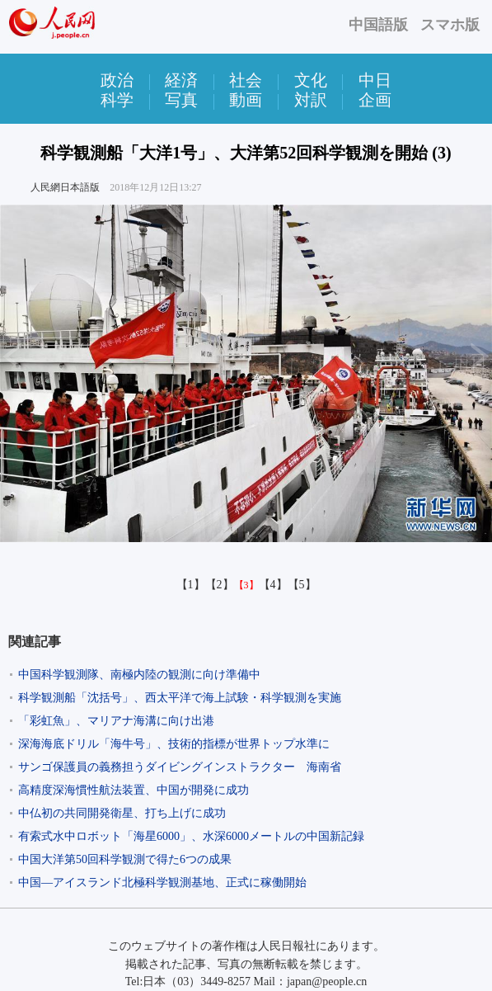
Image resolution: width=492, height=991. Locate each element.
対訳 (310, 100)
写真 (181, 100)
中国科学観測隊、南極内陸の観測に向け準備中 (139, 674)
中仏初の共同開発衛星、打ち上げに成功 (122, 813)
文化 (310, 80)
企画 (374, 100)
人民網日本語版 (65, 187)
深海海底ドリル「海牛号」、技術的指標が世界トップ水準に (174, 744)
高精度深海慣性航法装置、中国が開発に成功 (133, 790)
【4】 (273, 584)
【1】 (190, 584)
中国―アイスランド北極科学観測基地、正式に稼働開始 (162, 882)
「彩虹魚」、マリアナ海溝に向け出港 (116, 721)
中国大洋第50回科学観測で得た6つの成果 (125, 859)
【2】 (219, 584)
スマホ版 (450, 25)
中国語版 (378, 25)
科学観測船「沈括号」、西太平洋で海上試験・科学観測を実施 (179, 697)
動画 (245, 100)
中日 (374, 80)
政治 (117, 80)
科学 (117, 100)
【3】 (246, 585)
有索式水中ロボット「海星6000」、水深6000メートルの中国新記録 (191, 836)
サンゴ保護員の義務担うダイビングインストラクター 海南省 (179, 767)
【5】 (302, 584)
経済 (181, 80)
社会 (245, 80)
